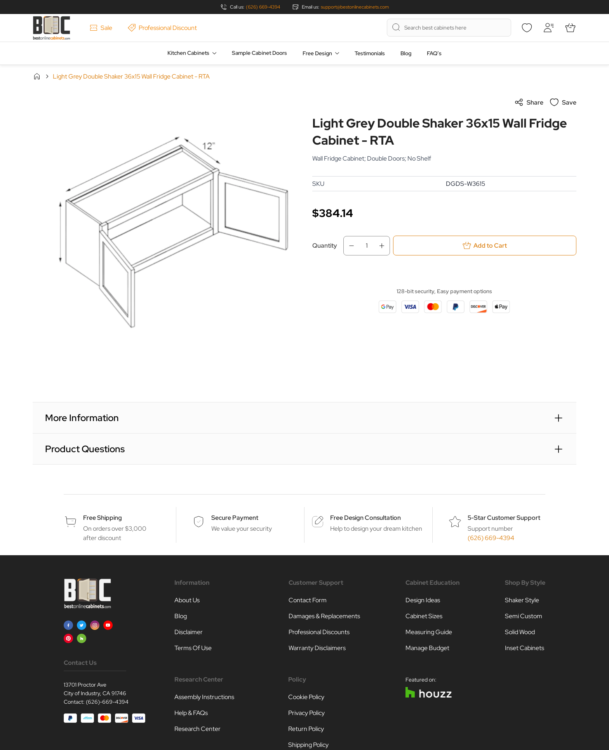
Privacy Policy (306, 713)
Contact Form (308, 600)
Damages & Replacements (324, 616)
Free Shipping (102, 518)
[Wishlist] (526, 27)
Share (528, 102)
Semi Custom (523, 616)
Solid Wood (520, 632)
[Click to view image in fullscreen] (165, 230)
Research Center (197, 729)
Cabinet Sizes (423, 616)
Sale (101, 28)
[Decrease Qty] (349, 245)
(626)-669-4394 (107, 701)
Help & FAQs (191, 713)
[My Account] (548, 27)
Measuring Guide (428, 632)
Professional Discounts (319, 632)
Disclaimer (188, 632)
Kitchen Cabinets (188, 52)
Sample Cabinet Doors (259, 52)
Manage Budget (427, 648)
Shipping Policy (308, 745)
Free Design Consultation (365, 518)
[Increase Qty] (384, 245)
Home (37, 76)
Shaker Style (522, 600)
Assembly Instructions (204, 697)
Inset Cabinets (524, 648)
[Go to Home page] (51, 28)
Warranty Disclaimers (317, 648)
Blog (405, 53)
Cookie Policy (306, 697)
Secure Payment (234, 518)
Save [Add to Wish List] (563, 102)
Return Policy (306, 729)
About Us (187, 600)
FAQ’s (434, 53)
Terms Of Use (193, 648)
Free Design (317, 53)
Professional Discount (162, 28)
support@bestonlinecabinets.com (355, 7)
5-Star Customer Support (504, 518)
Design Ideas (422, 600)
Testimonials (370, 53)
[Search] (396, 27)
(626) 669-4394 (263, 7)
